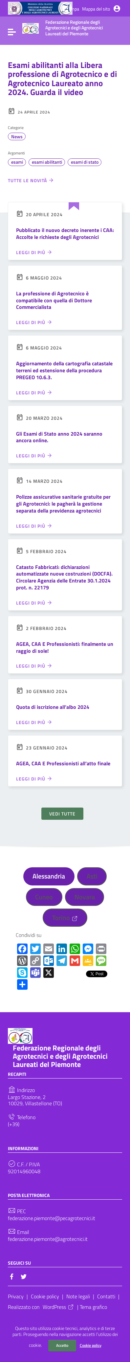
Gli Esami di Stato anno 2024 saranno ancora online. (59, 437)
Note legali (78, 1296)
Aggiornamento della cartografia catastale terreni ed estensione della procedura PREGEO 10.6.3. (64, 370)
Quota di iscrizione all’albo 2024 (52, 707)
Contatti (106, 1296)
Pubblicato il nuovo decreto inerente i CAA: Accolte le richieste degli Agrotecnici (65, 233)
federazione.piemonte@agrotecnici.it (48, 1239)
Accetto (62, 1345)
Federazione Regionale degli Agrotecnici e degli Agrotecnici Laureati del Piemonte (60, 1056)
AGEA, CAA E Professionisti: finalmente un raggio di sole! (64, 647)
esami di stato (84, 162)
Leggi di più (34, 252)
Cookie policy (90, 1345)
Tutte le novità (31, 180)
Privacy (16, 1296)
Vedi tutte (62, 813)
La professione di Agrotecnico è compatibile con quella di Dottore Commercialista (54, 300)
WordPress (58, 1307)
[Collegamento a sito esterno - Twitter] (24, 1276)
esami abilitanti (47, 162)
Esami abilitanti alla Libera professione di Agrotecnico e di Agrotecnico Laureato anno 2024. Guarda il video (62, 78)
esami (17, 162)
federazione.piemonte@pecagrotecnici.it (51, 1218)
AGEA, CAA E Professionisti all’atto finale (63, 763)
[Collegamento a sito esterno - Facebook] (12, 1276)
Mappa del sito (96, 8)
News (17, 136)
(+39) (13, 1124)
